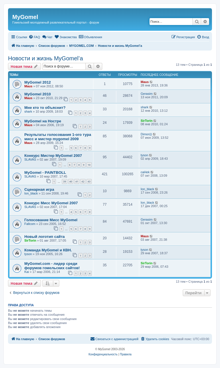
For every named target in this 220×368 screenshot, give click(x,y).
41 (76, 181)
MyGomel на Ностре (42, 121)
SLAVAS (30, 159)
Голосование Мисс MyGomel (50, 220)
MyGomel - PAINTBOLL (45, 172)
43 (89, 181)
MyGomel (25, 17)
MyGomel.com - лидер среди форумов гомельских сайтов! (52, 265)
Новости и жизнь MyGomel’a (45, 58)
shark (28, 111)
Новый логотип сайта (44, 236)
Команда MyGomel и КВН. (48, 250)
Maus (28, 86)
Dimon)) (146, 134)
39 (64, 181)
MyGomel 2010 (37, 94)
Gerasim (147, 93)
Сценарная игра (39, 189)
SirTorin (146, 120)
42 (82, 181)
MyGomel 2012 (37, 82)
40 (70, 181)
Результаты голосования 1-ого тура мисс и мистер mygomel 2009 (57, 136)
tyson (144, 155)
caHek (145, 172)
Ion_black (31, 193)
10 (89, 165)
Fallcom (30, 224)
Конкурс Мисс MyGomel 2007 (51, 203)
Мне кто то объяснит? (45, 107)
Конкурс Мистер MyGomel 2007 (53, 155)
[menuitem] (34, 37)
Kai (26, 271)
